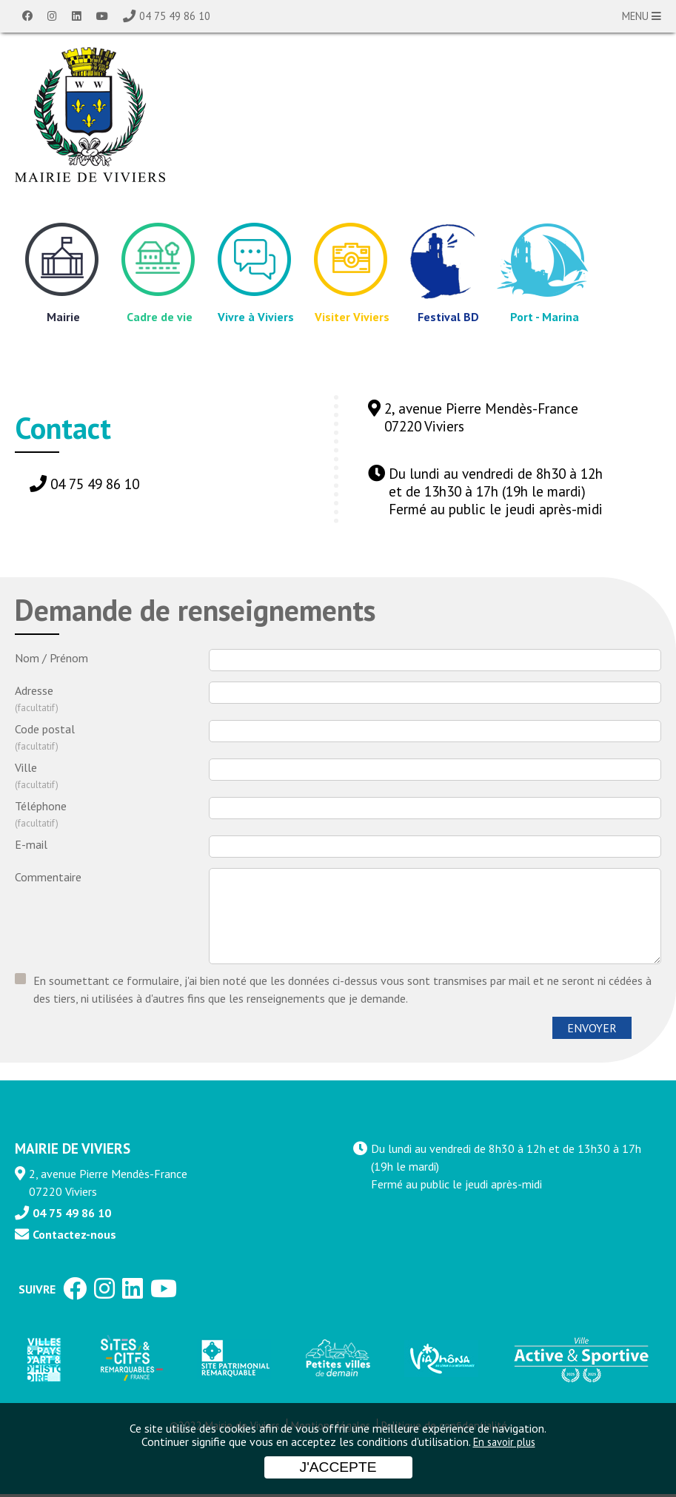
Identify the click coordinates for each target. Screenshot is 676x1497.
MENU (641, 16)
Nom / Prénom (51, 657)
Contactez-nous (74, 1237)
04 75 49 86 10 (174, 16)
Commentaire (48, 876)
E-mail (31, 844)
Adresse (112, 700)
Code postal (112, 738)
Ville (112, 777)
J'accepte (338, 1467)
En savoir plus (504, 1442)
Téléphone (112, 815)
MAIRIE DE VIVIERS (72, 1151)
